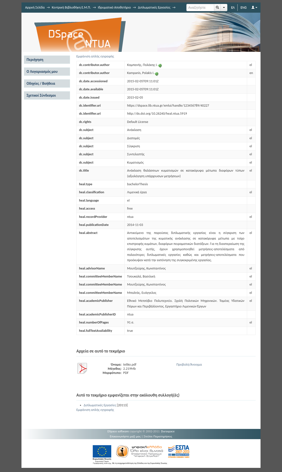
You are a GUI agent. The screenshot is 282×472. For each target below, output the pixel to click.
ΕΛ (233, 7)
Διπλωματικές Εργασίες (154, 7)
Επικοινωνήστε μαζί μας (125, 436)
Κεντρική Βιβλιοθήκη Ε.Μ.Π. (71, 7)
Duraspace (168, 431)
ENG (244, 7)
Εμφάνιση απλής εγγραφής (95, 56)
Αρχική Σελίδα (35, 7)
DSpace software (118, 431)
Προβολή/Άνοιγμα (189, 364)
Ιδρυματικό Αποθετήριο (114, 7)
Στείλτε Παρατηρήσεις (158, 436)
